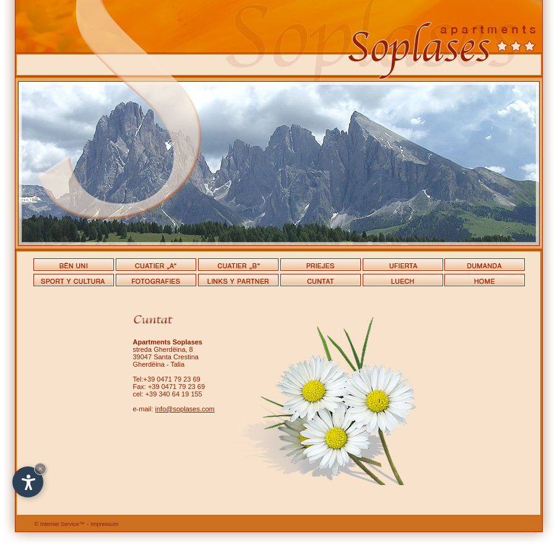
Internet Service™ (60, 524)
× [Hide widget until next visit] (40, 468)
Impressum (105, 524)
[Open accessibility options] (27, 481)
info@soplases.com (185, 409)
